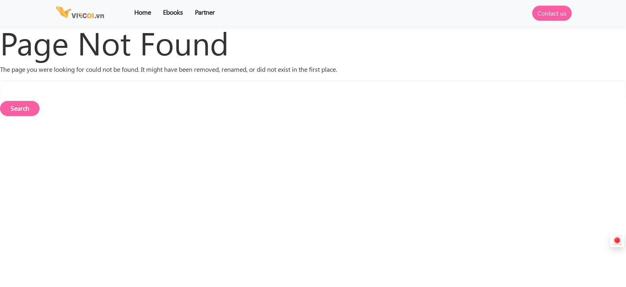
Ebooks (173, 12)
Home (142, 12)
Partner (205, 12)
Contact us (552, 13)
